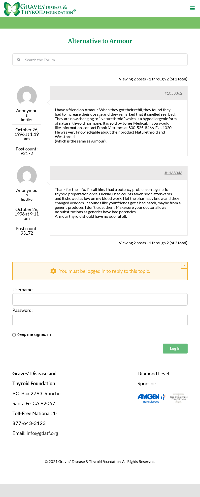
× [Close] (184, 265)
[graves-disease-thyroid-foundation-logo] (40, 4)
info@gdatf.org (42, 433)
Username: (22, 289)
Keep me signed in (33, 334)
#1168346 (173, 172)
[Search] (18, 59)
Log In (175, 348)
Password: (22, 310)
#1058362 (173, 93)
